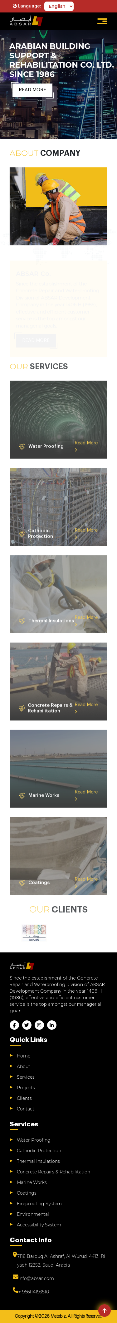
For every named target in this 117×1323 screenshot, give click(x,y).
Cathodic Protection (39, 1150)
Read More (32, 90)
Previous (10, 933)
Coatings (27, 1193)
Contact (25, 1109)
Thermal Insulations (38, 1161)
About (23, 1066)
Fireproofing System (39, 1203)
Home (23, 1056)
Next (107, 933)
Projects (26, 1088)
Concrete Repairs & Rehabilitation (53, 1172)
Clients (24, 1098)
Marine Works (32, 1182)
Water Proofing (34, 1140)
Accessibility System (39, 1225)
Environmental (33, 1214)
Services (26, 1077)
